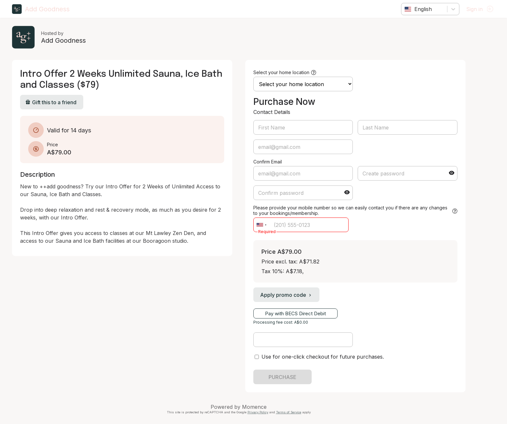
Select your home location (282, 72)
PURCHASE (283, 377)
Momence (255, 407)
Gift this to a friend (51, 102)
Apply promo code (287, 295)
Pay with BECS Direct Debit (296, 313)
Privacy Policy (258, 412)
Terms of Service (289, 412)
